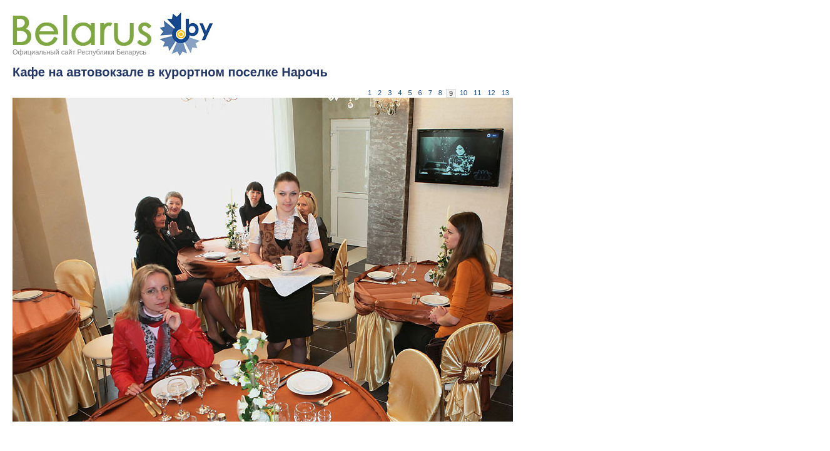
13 (505, 92)
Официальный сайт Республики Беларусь (79, 52)
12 (491, 92)
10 (463, 92)
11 (477, 92)
